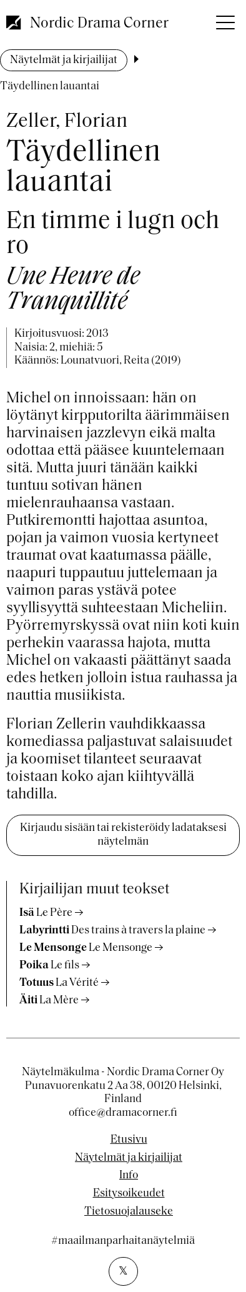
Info (128, 1175)
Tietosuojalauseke (128, 1212)
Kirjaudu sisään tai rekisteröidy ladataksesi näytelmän (123, 835)
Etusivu (129, 1140)
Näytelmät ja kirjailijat (63, 60)
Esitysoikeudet (129, 1194)
